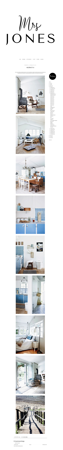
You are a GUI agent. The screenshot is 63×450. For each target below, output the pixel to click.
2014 (50, 86)
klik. (21, 73)
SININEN (51, 122)
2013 (50, 135)
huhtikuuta (51, 130)
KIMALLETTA (52, 121)
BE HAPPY (51, 112)
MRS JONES (23, 59)
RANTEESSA (51, 108)
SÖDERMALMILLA (52, 107)
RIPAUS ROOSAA (52, 110)
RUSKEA (51, 109)
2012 (50, 136)
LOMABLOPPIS (52, 111)
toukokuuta (52, 129)
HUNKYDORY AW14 (52, 95)
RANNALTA (51, 119)
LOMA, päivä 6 (52, 99)
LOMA (51, 106)
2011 (50, 137)
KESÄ (51, 117)
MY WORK (38, 59)
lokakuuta (51, 89)
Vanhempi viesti (45, 444)
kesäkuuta (51, 128)
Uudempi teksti (16, 444)
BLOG (20, 59)
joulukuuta (51, 87)
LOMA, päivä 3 (52, 102)
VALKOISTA (51, 127)
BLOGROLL (42, 59)
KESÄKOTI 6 (51, 123)
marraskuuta (52, 88)
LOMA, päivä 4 (52, 101)
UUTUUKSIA (51, 118)
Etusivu (30, 444)
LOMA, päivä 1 (52, 105)
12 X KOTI (34, 59)
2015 (50, 85)
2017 (50, 83)
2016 (50, 84)
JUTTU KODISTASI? (29, 59)
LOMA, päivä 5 (52, 100)
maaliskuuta (52, 131)
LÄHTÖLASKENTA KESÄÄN (53, 120)
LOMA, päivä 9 (52, 96)
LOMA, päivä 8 (52, 97)
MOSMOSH (51, 116)
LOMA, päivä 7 (52, 98)
